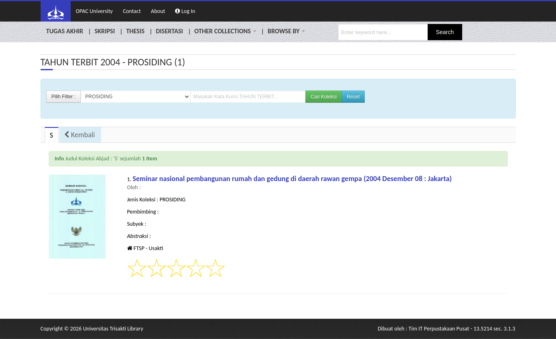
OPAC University (94, 11)
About (158, 11)
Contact (132, 11)
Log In (185, 11)
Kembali (80, 135)
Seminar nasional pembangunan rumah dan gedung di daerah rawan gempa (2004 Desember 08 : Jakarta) (292, 178)
